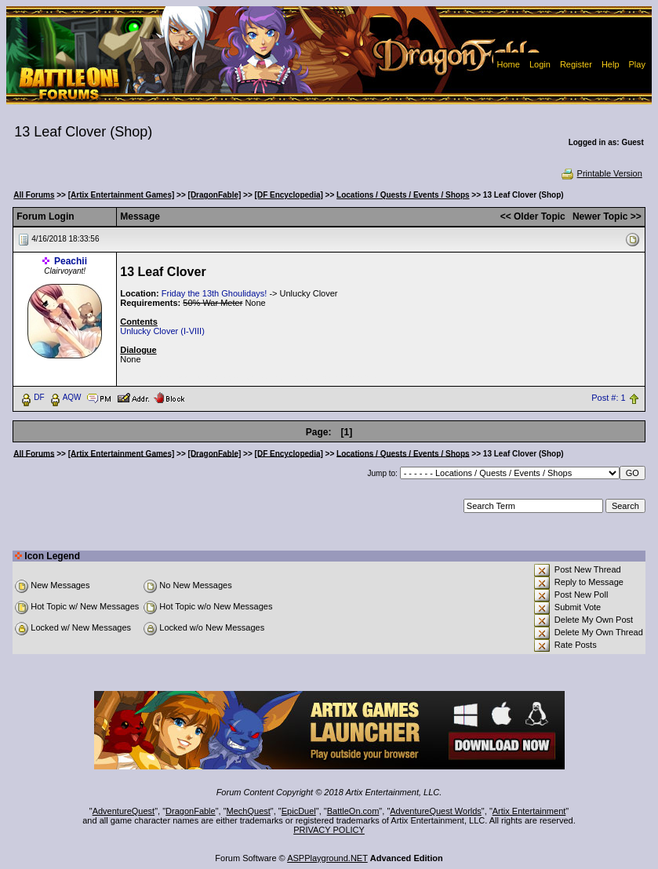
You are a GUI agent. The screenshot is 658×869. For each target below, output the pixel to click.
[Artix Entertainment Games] (121, 195)
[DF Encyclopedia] (289, 195)
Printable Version (601, 173)
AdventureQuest (124, 811)
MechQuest (249, 811)
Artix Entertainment (529, 811)
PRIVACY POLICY (329, 829)
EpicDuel (299, 811)
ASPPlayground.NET (327, 858)
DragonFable (190, 811)
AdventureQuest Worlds (436, 811)
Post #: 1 (608, 397)
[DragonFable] (215, 195)
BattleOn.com (353, 811)
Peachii (70, 261)
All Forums (33, 195)
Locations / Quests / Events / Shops (402, 195)
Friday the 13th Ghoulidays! (214, 293)
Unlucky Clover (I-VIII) (162, 331)
